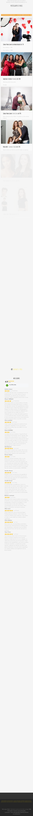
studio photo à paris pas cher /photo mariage (19, 809)
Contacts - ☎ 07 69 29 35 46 (23, 15)
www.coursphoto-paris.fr (19, 800)
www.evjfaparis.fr (15, 800)
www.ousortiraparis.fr (23, 800)
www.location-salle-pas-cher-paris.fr (28, 800)
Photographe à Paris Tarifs (8, 15)
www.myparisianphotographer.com (4, 800)
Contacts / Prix (17, 369)
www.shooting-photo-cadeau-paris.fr (10, 800)
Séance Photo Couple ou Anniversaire (11, 46)
